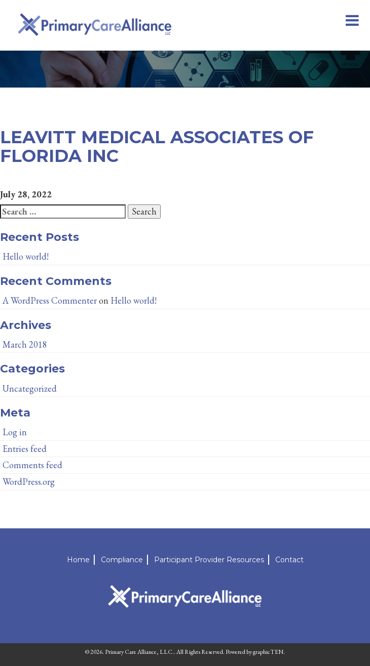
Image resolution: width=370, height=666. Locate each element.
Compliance (122, 559)
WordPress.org (29, 481)
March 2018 (25, 344)
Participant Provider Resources (209, 559)
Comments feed (32, 465)
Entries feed (25, 448)
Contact (289, 559)
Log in (15, 432)
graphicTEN (268, 652)
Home (78, 559)
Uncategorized (30, 388)
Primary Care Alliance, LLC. (139, 652)
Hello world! (26, 256)
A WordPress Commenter (50, 300)
